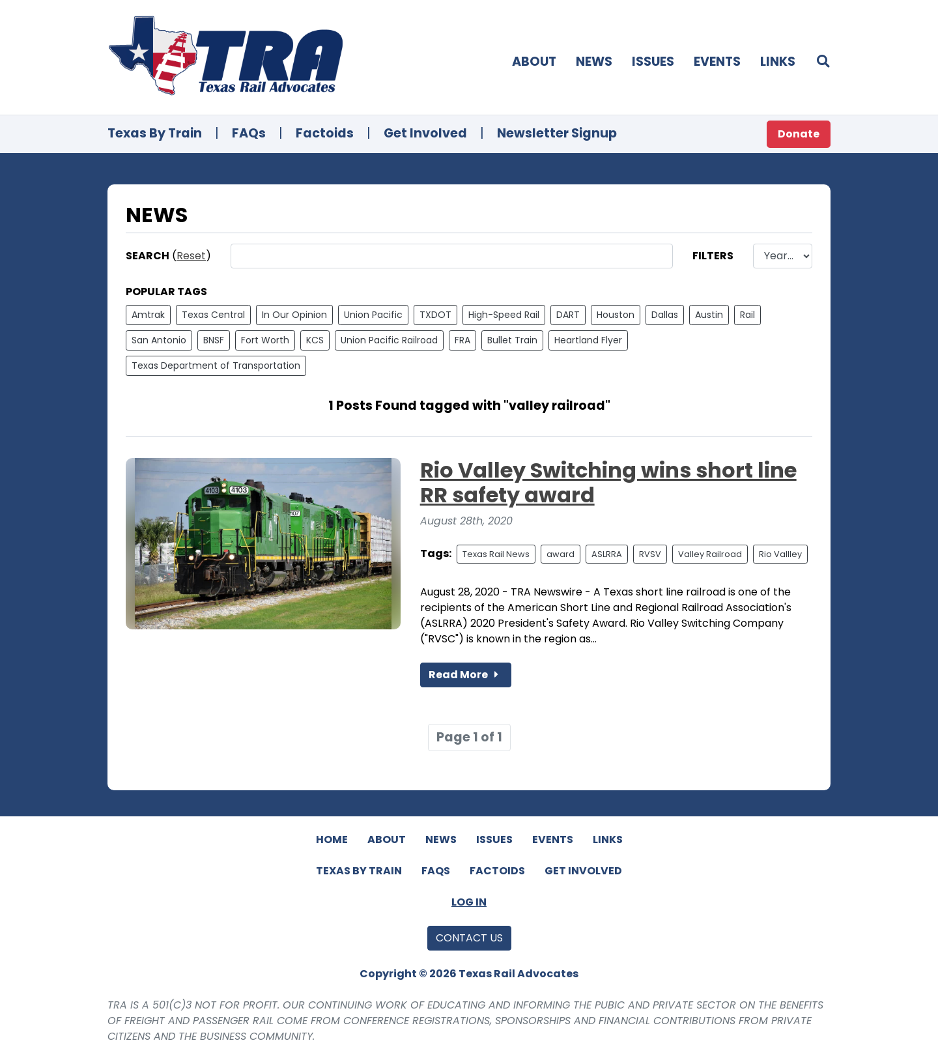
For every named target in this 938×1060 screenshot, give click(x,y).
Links (777, 61)
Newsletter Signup (557, 133)
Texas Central (213, 314)
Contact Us (469, 937)
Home (332, 839)
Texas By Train (154, 133)
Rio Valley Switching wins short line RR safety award (608, 482)
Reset (191, 255)
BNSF (213, 340)
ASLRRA (606, 554)
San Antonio (159, 340)
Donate (798, 133)
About (534, 61)
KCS (315, 340)
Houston (615, 314)
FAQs (249, 133)
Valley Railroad (710, 554)
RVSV (650, 554)
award (561, 554)
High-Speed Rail (503, 314)
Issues (653, 61)
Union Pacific (373, 314)
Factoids (325, 133)
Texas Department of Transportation (216, 365)
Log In (469, 902)
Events (717, 61)
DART (568, 314)
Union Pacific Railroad (389, 340)
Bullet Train (512, 340)
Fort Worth (265, 340)
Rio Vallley (780, 554)
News (594, 61)
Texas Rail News (496, 554)
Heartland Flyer (588, 340)
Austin (709, 314)
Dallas (664, 314)
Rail (747, 314)
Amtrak (148, 314)
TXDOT (435, 314)
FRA (462, 340)
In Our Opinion (294, 314)
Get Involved (425, 133)
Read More (466, 674)
